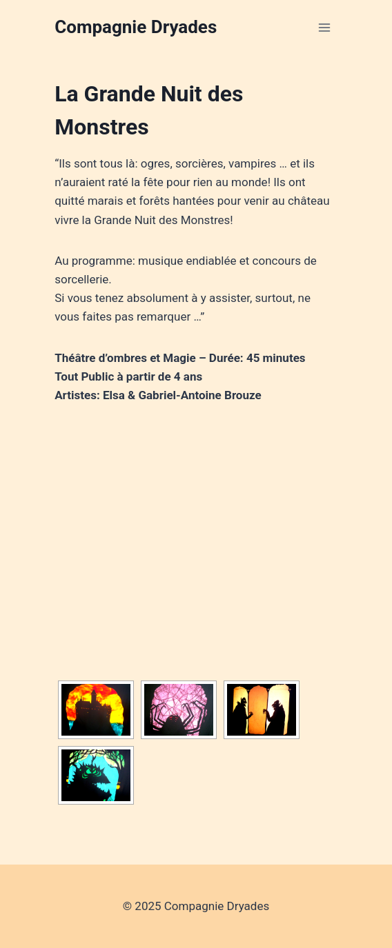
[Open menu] (324, 27)
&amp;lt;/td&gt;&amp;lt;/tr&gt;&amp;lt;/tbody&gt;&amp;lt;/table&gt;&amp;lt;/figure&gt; (196, 535)
